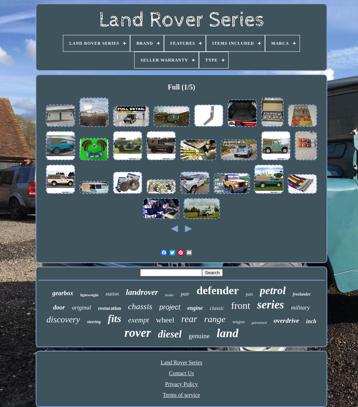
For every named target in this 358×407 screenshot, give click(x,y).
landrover (142, 292)
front (240, 305)
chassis (140, 306)
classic (217, 308)
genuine (198, 336)
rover (137, 333)
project (169, 307)
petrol (273, 290)
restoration (109, 308)
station (112, 294)
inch (311, 321)
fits (114, 318)
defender (217, 290)
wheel (165, 319)
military (300, 307)
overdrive (286, 320)
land (227, 333)
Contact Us (181, 373)
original (81, 307)
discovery (63, 319)
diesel (170, 334)
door (59, 307)
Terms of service (181, 395)
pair (185, 294)
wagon (238, 321)
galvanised (258, 323)
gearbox (62, 293)
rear (189, 319)
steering (94, 321)
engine (195, 308)
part (249, 294)
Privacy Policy (181, 384)
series (270, 304)
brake (169, 295)
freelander (301, 294)
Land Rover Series (181, 362)
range (214, 319)
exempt (138, 320)
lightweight (89, 295)
